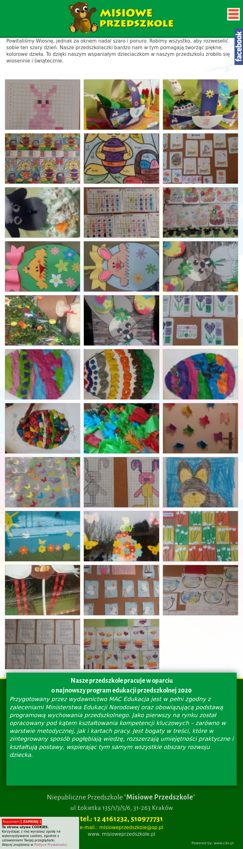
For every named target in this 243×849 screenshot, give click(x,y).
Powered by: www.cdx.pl (212, 843)
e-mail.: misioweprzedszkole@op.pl (121, 827)
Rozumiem (22, 821)
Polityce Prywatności (50, 844)
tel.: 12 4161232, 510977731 (121, 819)
